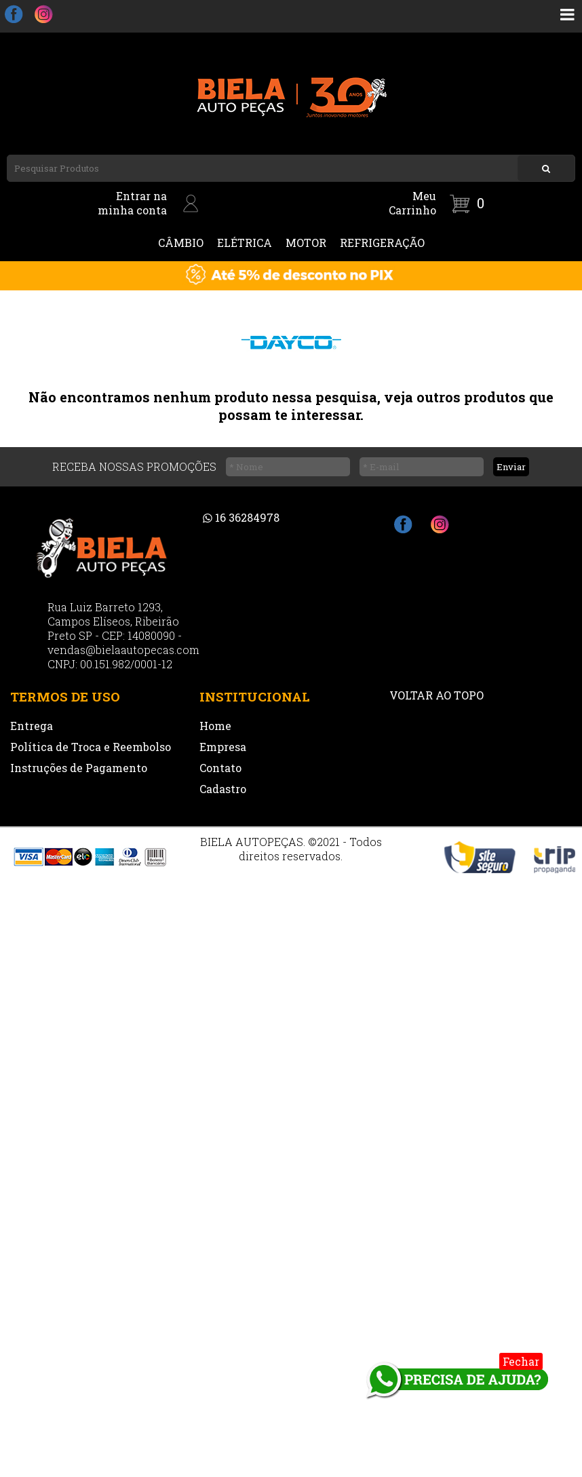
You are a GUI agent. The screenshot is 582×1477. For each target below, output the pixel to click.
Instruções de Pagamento (78, 768)
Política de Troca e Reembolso (90, 747)
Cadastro (222, 789)
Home (215, 725)
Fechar (521, 1361)
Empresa (222, 747)
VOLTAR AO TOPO (436, 695)
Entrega (31, 725)
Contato (220, 768)
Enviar (511, 467)
